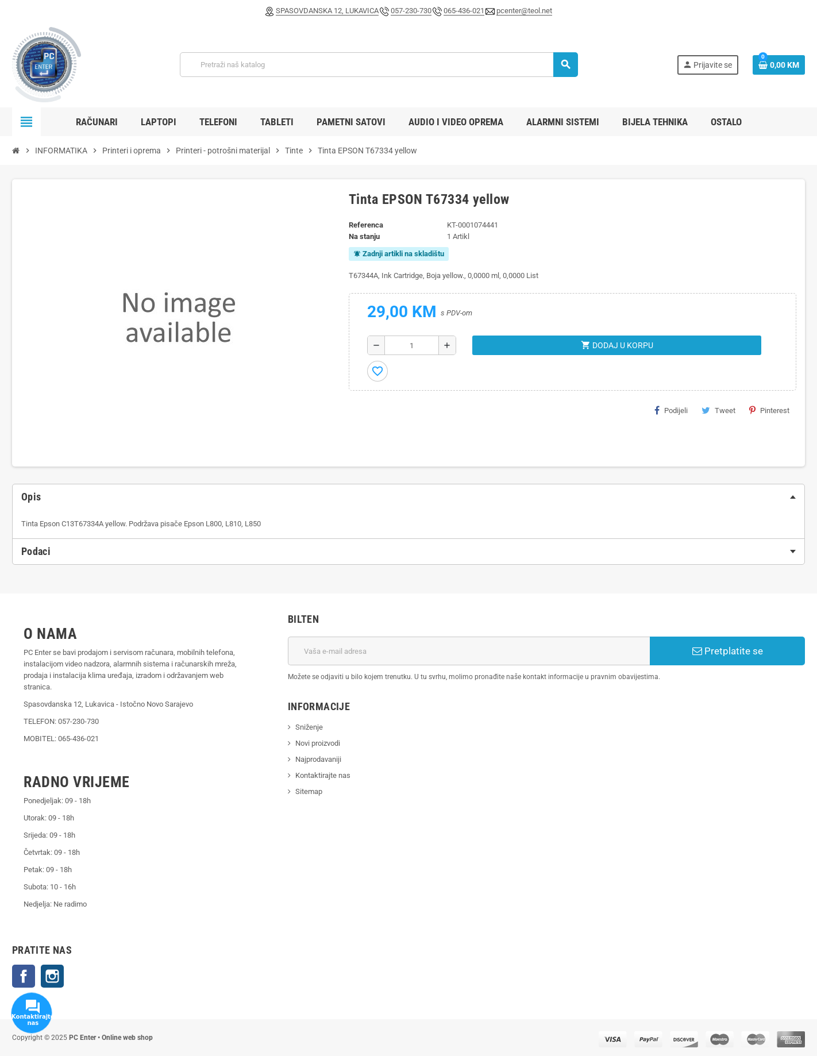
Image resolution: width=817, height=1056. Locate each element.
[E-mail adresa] (469, 651)
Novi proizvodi (317, 743)
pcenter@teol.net (524, 10)
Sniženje (309, 727)
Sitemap (308, 791)
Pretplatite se (727, 651)
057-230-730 (411, 10)
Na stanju (364, 236)
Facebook (23, 976)
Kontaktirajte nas (322, 775)
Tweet (718, 410)
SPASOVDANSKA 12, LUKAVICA (327, 10)
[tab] (408, 497)
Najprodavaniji (318, 759)
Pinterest (769, 410)
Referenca (366, 225)
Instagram (52, 976)
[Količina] (411, 345)
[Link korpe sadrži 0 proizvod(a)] (779, 65)
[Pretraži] (378, 64)
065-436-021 (464, 10)
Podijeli (671, 410)
